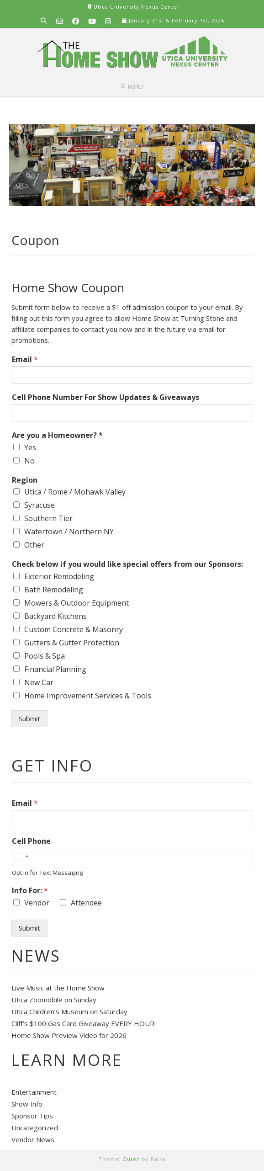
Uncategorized (34, 1127)
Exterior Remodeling (59, 576)
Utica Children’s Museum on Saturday (69, 1011)
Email (25, 359)
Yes (30, 447)
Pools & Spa (44, 656)
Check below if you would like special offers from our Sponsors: (127, 564)
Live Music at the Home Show (58, 987)
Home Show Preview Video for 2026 (69, 1035)
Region (24, 480)
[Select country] (21, 856)
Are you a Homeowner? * (57, 435)
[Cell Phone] (132, 856)
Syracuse (39, 505)
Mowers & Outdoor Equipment (76, 603)
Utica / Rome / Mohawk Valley (75, 492)
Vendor (36, 903)
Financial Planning (55, 669)
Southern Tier (48, 518)
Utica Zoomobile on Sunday (53, 999)
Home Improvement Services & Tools (87, 696)
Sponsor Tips (32, 1115)
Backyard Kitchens (55, 616)
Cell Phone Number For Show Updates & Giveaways (105, 397)
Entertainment (34, 1091)
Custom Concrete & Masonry (73, 629)
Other (34, 545)
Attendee (86, 903)
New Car (38, 682)
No (29, 461)
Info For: (30, 890)
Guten (131, 1158)
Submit (29, 718)
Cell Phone (31, 841)
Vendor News (32, 1139)
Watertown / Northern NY (69, 532)
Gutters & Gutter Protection (71, 643)
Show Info (26, 1103)
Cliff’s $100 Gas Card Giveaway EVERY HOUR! (83, 1023)
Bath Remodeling (53, 590)
